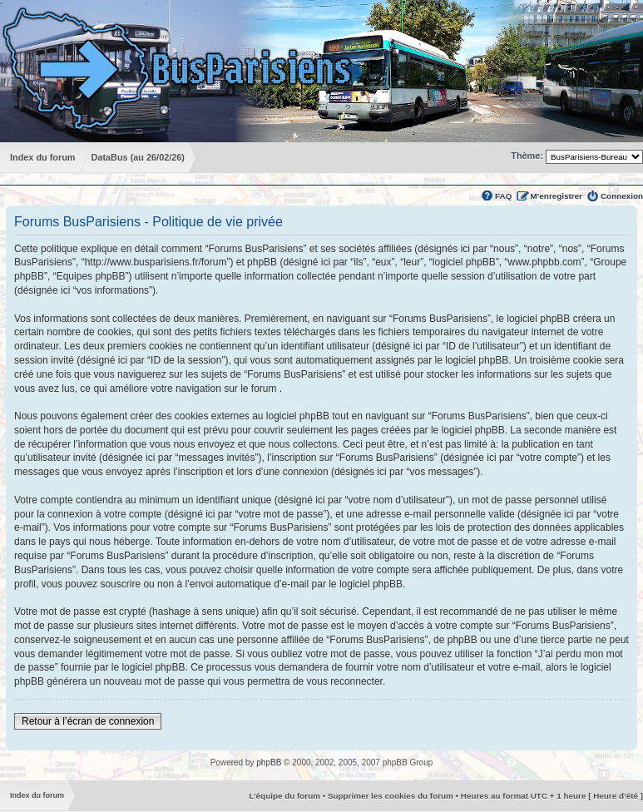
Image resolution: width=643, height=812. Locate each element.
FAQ (503, 196)
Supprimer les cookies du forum (390, 795)
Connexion (622, 196)
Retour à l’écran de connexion (88, 721)
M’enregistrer (556, 196)
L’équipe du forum (284, 795)
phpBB (268, 762)
